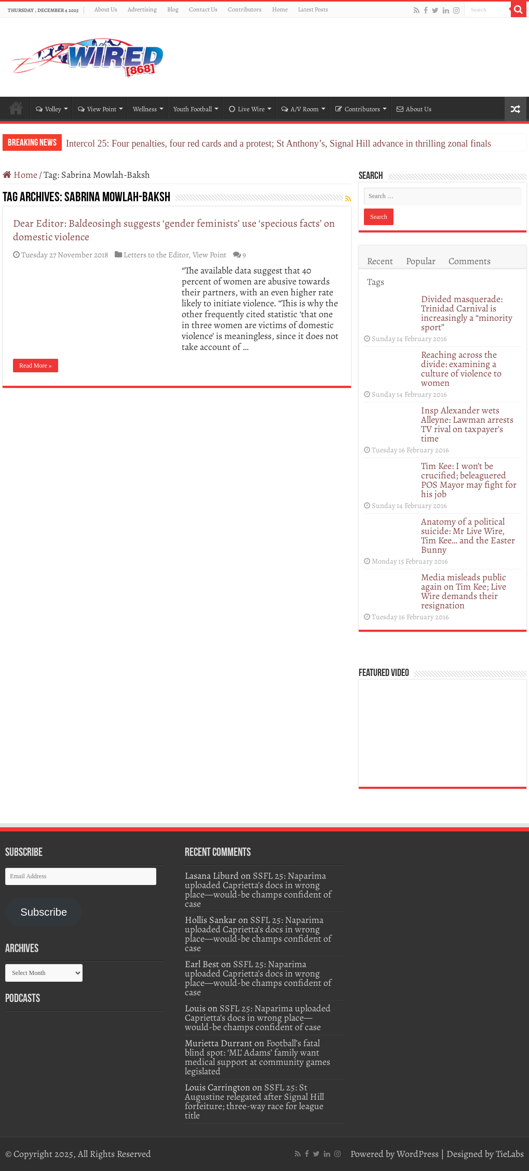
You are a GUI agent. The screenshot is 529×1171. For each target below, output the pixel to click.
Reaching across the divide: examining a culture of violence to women (461, 368)
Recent (380, 261)
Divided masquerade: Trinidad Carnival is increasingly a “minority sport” (466, 313)
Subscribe (43, 912)
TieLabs (510, 1154)
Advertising (142, 9)
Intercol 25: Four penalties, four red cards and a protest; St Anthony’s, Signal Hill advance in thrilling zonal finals (278, 143)
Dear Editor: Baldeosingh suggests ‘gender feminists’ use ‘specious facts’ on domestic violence (174, 230)
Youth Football (192, 109)
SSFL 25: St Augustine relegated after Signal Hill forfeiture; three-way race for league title (254, 1101)
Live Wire (246, 109)
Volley (48, 109)
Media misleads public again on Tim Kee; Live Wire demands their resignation (463, 591)
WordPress (418, 1154)
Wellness (145, 109)
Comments (470, 261)
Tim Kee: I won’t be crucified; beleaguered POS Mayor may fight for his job (469, 480)
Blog (173, 9)
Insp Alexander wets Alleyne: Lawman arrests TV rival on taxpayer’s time (467, 424)
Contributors (245, 9)
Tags (375, 282)
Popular (421, 261)
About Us (105, 9)
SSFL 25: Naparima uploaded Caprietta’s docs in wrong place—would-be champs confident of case (258, 889)
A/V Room (300, 109)
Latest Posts (313, 9)
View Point (97, 109)
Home (280, 9)
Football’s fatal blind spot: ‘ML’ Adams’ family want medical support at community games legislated (257, 1057)
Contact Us (203, 9)
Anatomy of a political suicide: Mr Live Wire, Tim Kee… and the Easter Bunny (468, 535)
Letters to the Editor (156, 254)
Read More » (35, 365)
